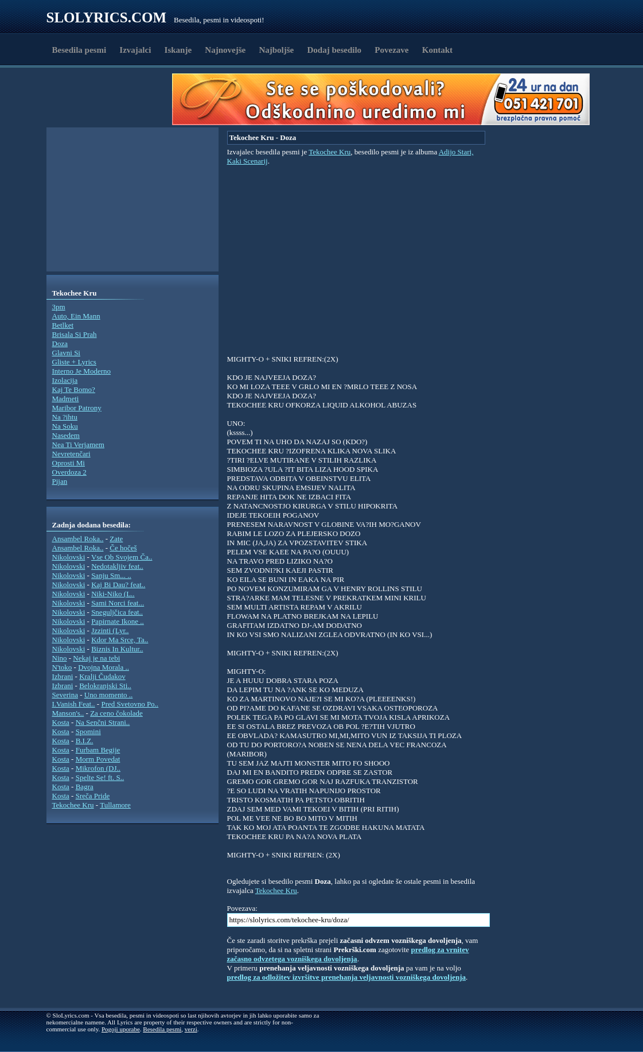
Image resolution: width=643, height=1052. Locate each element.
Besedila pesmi (79, 50)
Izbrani (62, 676)
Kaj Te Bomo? (73, 389)
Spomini (88, 731)
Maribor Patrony (77, 407)
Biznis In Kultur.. (117, 649)
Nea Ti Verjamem (78, 444)
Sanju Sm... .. (111, 575)
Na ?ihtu (64, 417)
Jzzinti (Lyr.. (109, 630)
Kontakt (437, 50)
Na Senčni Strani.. (103, 722)
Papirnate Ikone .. (117, 621)
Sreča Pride (93, 795)
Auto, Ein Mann (76, 316)
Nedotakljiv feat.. (117, 566)
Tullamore (115, 805)
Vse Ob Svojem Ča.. (122, 557)
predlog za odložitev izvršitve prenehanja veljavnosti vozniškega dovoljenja (346, 977)
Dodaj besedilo (334, 50)
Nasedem (66, 435)
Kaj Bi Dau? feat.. (118, 584)
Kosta (60, 722)
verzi (191, 1029)
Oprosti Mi (68, 463)
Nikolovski (68, 557)
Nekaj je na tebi (96, 658)
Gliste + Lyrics (74, 362)
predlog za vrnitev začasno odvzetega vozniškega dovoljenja (348, 954)
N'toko (62, 667)
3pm (58, 306)
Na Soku (65, 426)
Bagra (84, 786)
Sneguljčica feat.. (117, 612)
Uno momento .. (108, 694)
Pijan (60, 481)
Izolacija (65, 380)
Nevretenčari (71, 453)
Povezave (391, 50)
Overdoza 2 (69, 472)
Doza (60, 343)
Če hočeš (123, 548)
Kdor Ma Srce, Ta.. (119, 639)
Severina (65, 694)
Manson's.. (68, 713)
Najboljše (276, 50)
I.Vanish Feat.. (73, 704)
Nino (59, 658)
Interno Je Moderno (81, 371)
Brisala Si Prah (74, 334)
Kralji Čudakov (102, 676)
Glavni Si (66, 352)
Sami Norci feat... (117, 603)
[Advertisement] (113, 99)
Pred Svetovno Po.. (129, 704)
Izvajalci (135, 50)
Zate (116, 538)
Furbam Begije (98, 750)
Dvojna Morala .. (103, 667)
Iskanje (178, 50)
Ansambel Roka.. (78, 538)
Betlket (63, 325)
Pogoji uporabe (121, 1029)
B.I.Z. (84, 740)
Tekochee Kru (73, 805)
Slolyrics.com (106, 17)
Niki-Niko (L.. (112, 593)
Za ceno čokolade (116, 713)
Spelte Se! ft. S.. (100, 777)
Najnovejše (225, 50)
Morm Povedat (98, 759)
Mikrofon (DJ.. (98, 768)
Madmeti (65, 398)
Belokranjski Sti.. (105, 685)
